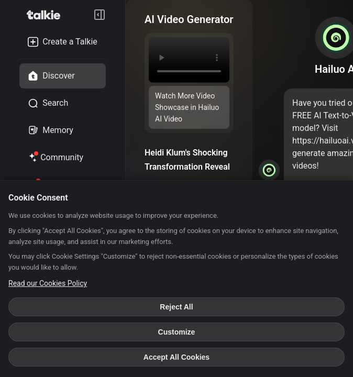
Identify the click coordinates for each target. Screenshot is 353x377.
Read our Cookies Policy (47, 283)
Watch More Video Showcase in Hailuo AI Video (187, 107)
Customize (176, 332)
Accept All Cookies (176, 357)
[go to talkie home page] (46, 14)
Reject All (176, 307)
